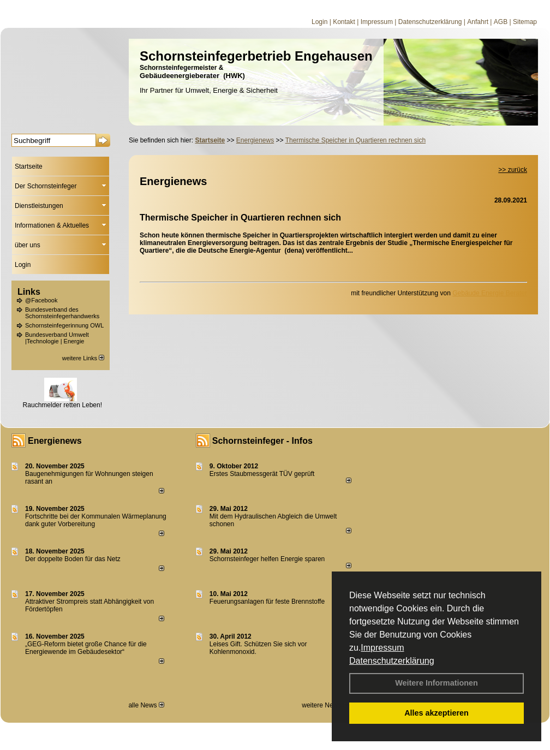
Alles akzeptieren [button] (436, 713)
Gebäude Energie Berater (489, 293)
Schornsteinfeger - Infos (262, 440)
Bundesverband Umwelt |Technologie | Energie (57, 337)
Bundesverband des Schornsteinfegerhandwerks (62, 312)
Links (28, 291)
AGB (500, 22)
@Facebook (41, 300)
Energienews (55, 440)
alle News (146, 705)
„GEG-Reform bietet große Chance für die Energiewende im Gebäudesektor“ (86, 648)
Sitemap (525, 22)
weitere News (325, 705)
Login (319, 22)
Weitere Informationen (436, 682)
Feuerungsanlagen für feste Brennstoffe (267, 601)
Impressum (382, 647)
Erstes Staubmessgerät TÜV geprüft (262, 474)
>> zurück (512, 170)
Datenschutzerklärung (391, 660)
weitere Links (83, 358)
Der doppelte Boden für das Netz (73, 559)
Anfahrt (477, 22)
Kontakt (344, 22)
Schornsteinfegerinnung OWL (64, 325)
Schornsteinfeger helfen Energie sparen (267, 559)
